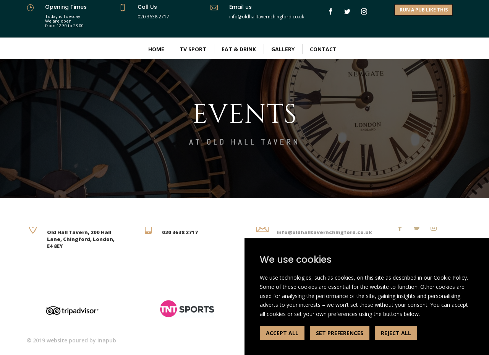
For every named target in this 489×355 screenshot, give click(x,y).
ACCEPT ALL (282, 333)
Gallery (283, 49)
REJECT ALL (396, 333)
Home (156, 49)
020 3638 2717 (153, 16)
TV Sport (193, 49)
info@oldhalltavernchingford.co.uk (324, 232)
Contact (323, 49)
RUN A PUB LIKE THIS (424, 10)
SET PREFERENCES (339, 333)
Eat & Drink (239, 49)
